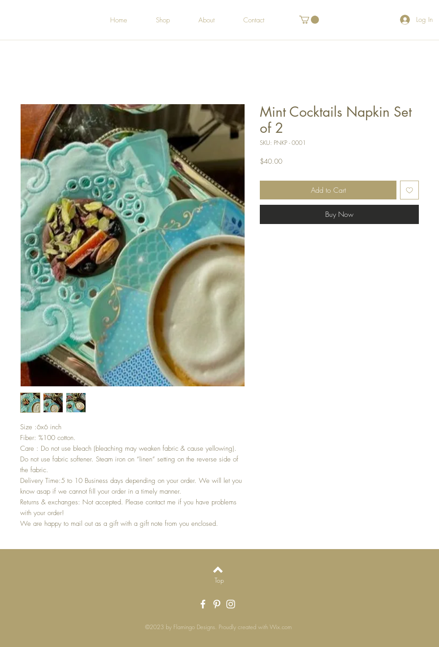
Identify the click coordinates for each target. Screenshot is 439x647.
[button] (309, 20)
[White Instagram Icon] (231, 604)
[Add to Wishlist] (409, 190)
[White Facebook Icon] (203, 604)
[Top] (219, 580)
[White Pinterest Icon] (217, 604)
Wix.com (281, 627)
